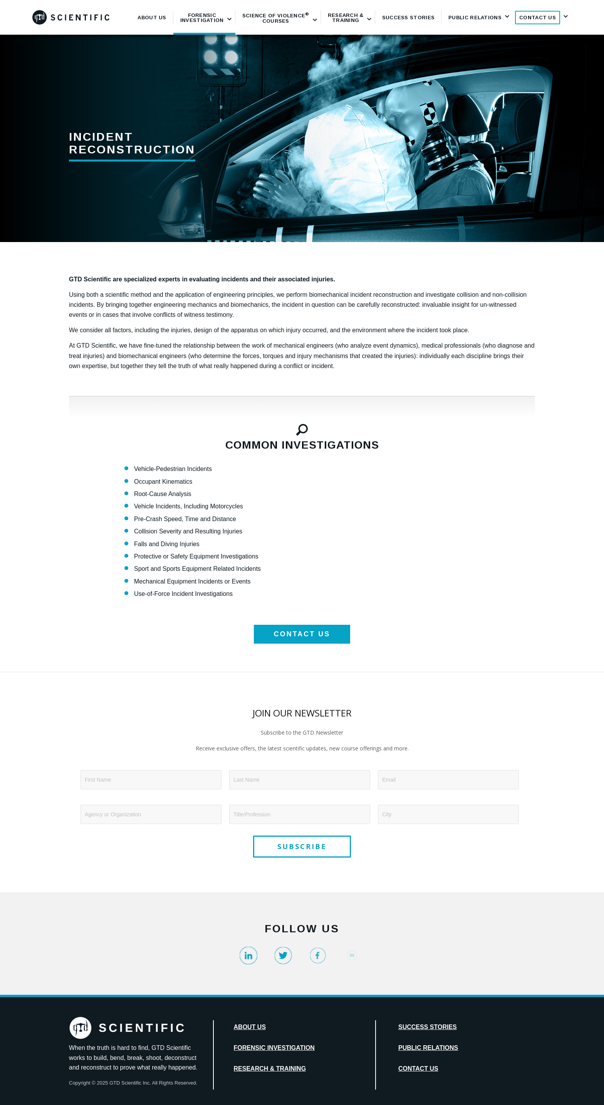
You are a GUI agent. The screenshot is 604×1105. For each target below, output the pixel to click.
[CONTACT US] (302, 634)
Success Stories (427, 1027)
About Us (250, 1027)
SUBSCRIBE (302, 846)
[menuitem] (152, 17)
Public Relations (428, 1047)
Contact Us (418, 1068)
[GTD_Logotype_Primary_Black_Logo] (70, 17)
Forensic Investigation (274, 1047)
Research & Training (270, 1068)
